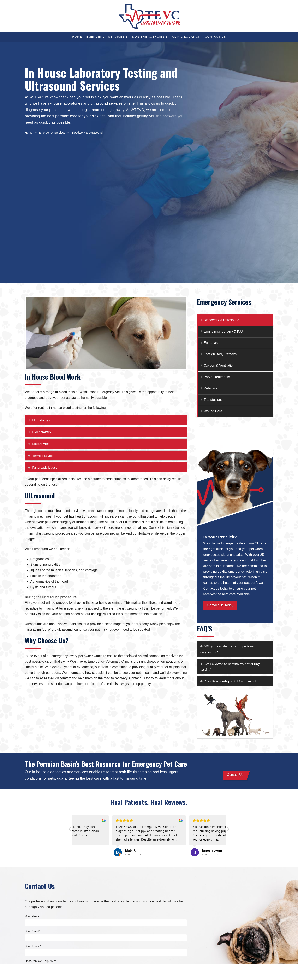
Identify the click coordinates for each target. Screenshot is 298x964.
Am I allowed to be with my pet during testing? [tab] (230, 666)
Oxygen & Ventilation (219, 365)
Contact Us (235, 775)
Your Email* (106, 935)
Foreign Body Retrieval (220, 354)
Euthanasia (212, 343)
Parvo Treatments (217, 377)
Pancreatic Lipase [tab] (44, 467)
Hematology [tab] (41, 420)
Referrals (210, 388)
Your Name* (106, 920)
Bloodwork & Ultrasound (221, 320)
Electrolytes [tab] (40, 443)
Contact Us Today (220, 605)
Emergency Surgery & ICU (223, 331)
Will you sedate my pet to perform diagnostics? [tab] (227, 649)
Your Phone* (106, 950)
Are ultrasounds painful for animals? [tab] (230, 681)
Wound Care (213, 411)
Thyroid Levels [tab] (42, 455)
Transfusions (213, 400)
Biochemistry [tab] (41, 432)
